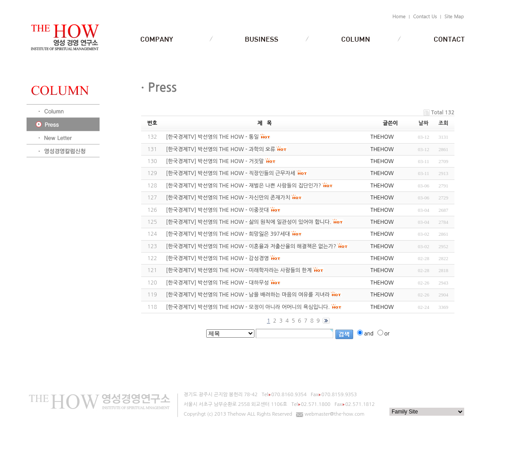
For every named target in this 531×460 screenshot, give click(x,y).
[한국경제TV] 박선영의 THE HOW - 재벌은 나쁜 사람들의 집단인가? (243, 185)
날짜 (424, 123)
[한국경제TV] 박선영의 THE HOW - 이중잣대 (217, 210)
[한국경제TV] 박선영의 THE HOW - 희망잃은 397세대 (228, 234)
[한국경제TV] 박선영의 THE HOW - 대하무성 (217, 282)
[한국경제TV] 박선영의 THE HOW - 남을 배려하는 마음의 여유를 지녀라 (248, 294)
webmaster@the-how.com (335, 414)
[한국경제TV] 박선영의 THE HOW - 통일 (212, 137)
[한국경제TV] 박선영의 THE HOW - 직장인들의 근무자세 (230, 173)
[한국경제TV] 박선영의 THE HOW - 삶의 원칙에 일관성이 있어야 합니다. (248, 222)
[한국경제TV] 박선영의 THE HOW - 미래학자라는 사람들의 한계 (239, 270)
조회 (444, 123)
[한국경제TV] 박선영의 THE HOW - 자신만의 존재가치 (228, 197)
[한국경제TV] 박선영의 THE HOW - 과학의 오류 (220, 149)
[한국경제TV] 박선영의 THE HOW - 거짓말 (215, 161)
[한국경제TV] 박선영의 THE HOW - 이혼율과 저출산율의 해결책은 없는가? (251, 246)
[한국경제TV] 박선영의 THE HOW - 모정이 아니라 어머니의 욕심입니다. (248, 307)
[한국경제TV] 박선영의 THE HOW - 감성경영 (217, 258)
